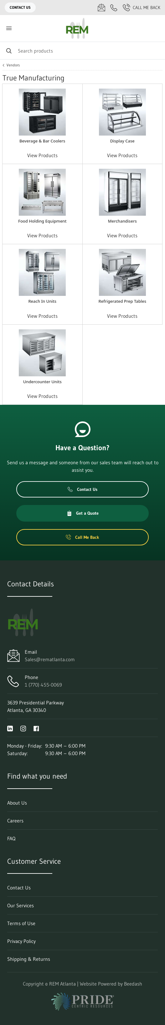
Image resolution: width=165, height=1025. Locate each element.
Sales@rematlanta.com (50, 659)
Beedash (133, 984)
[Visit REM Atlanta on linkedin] (10, 728)
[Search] (82, 50)
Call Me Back (141, 7)
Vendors (13, 65)
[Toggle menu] (9, 28)
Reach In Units (42, 301)
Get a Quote (83, 513)
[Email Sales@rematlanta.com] (101, 7)
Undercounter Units (42, 381)
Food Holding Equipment (42, 221)
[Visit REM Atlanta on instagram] (23, 728)
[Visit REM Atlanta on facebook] (36, 728)
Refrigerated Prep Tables (122, 301)
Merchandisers (122, 221)
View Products (42, 155)
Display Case (122, 141)
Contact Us (20, 7)
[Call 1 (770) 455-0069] (114, 7)
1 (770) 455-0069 (43, 685)
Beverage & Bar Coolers (42, 141)
